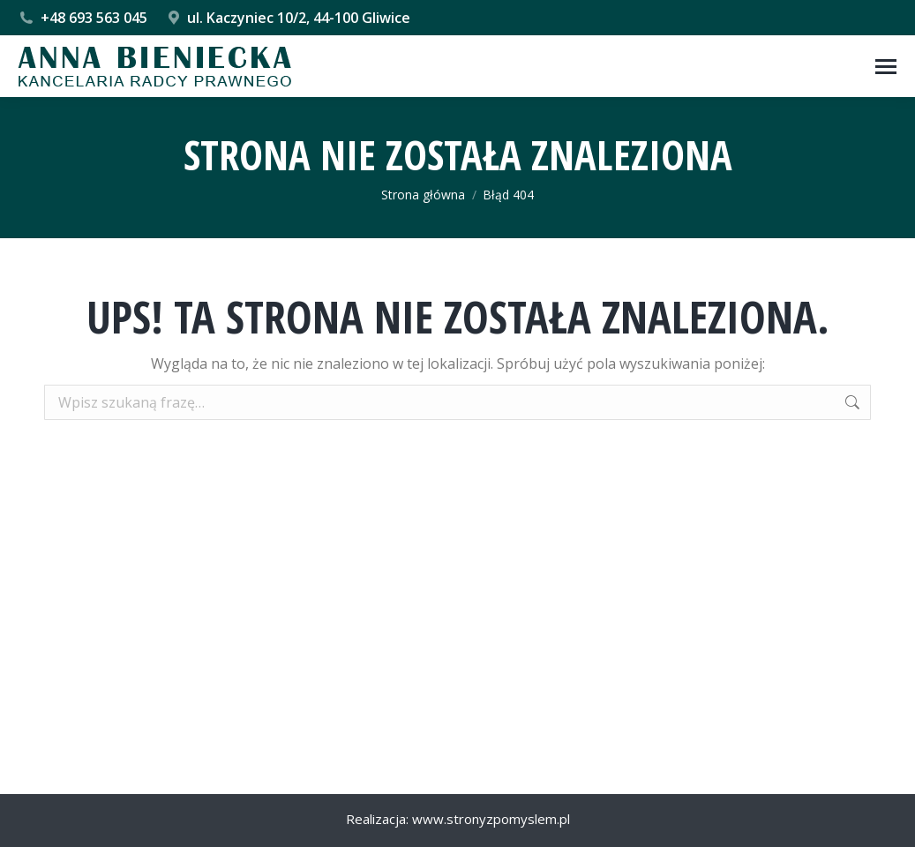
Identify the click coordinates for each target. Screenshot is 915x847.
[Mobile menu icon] (885, 67)
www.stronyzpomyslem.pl (491, 819)
